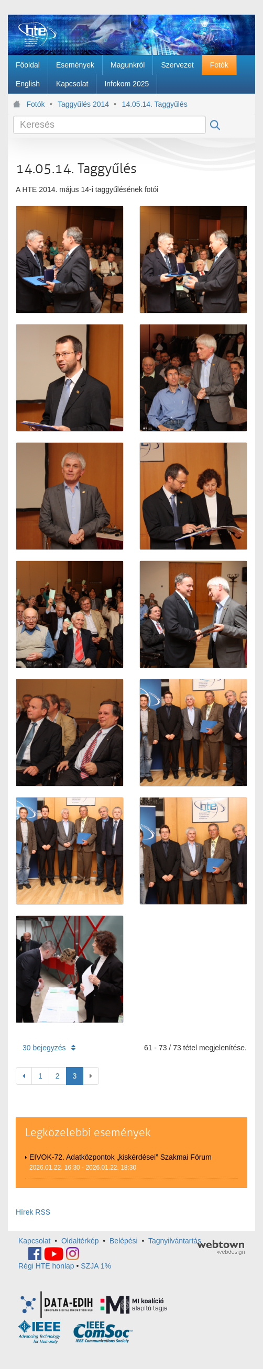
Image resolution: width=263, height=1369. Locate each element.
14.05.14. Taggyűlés (155, 104)
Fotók (36, 104)
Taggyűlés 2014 (83, 104)
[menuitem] (28, 65)
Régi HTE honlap (46, 1266)
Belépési (123, 1241)
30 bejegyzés (49, 1047)
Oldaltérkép (80, 1241)
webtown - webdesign (221, 1247)
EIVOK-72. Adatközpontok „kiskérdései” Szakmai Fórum (120, 1157)
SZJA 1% (96, 1266)
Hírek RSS (33, 1212)
